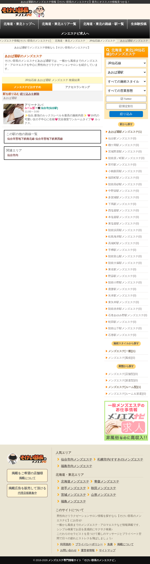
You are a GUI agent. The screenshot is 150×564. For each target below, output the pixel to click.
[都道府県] (126, 63)
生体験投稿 (138, 24)
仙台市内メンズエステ (74, 459)
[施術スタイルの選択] (126, 81)
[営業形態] (126, 91)
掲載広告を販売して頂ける (27, 491)
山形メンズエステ (101, 494)
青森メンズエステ (104, 481)
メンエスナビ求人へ (75, 33)
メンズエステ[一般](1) (121, 351)
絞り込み (126, 113)
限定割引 (126, 106)
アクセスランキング (77, 87)
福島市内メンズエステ (74, 466)
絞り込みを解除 (29, 93)
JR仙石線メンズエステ (102, 40)
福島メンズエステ (71, 501)
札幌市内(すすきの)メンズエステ (117, 459)
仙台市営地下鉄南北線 (21, 138)
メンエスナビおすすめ (27, 87)
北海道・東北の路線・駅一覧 (103, 24)
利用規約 (63, 544)
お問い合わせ (66, 550)
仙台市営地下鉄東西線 (49, 138)
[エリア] (126, 72)
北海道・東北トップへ (19, 24)
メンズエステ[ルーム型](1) (124, 387)
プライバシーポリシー (87, 544)
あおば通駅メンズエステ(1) (125, 131)
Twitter (126, 98)
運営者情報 (86, 550)
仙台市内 (12, 155)
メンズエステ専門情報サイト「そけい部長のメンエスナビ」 (82, 560)
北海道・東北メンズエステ (70, 40)
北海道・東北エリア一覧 (59, 24)
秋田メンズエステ (101, 488)
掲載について (123, 544)
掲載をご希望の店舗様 (27, 475)
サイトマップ (105, 550)
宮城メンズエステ (71, 494)
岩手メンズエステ (71, 488)
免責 (108, 544)
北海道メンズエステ (72, 481)
